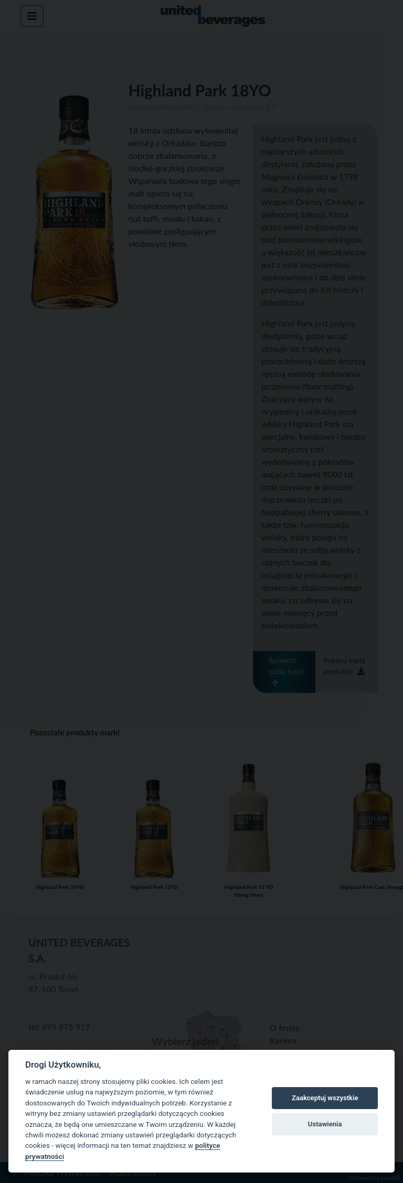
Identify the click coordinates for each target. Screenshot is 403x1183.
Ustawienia (325, 1124)
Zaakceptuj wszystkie (325, 1098)
